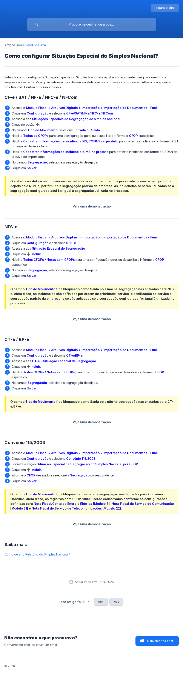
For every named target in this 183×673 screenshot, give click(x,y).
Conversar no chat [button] (160, 640)
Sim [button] (100, 601)
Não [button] (116, 601)
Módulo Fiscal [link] (36, 45)
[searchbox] (91, 24)
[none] (165, 8)
